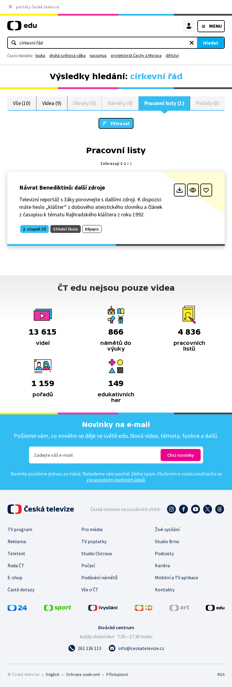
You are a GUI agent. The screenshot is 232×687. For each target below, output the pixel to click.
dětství (172, 55)
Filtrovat (120, 123)
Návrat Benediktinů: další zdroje (62, 187)
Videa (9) (51, 103)
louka (40, 55)
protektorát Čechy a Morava (136, 55)
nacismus (98, 55)
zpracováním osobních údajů (115, 480)
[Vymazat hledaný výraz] (191, 42)
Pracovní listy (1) (164, 103)
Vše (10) (21, 103)
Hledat (210, 43)
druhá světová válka (67, 55)
